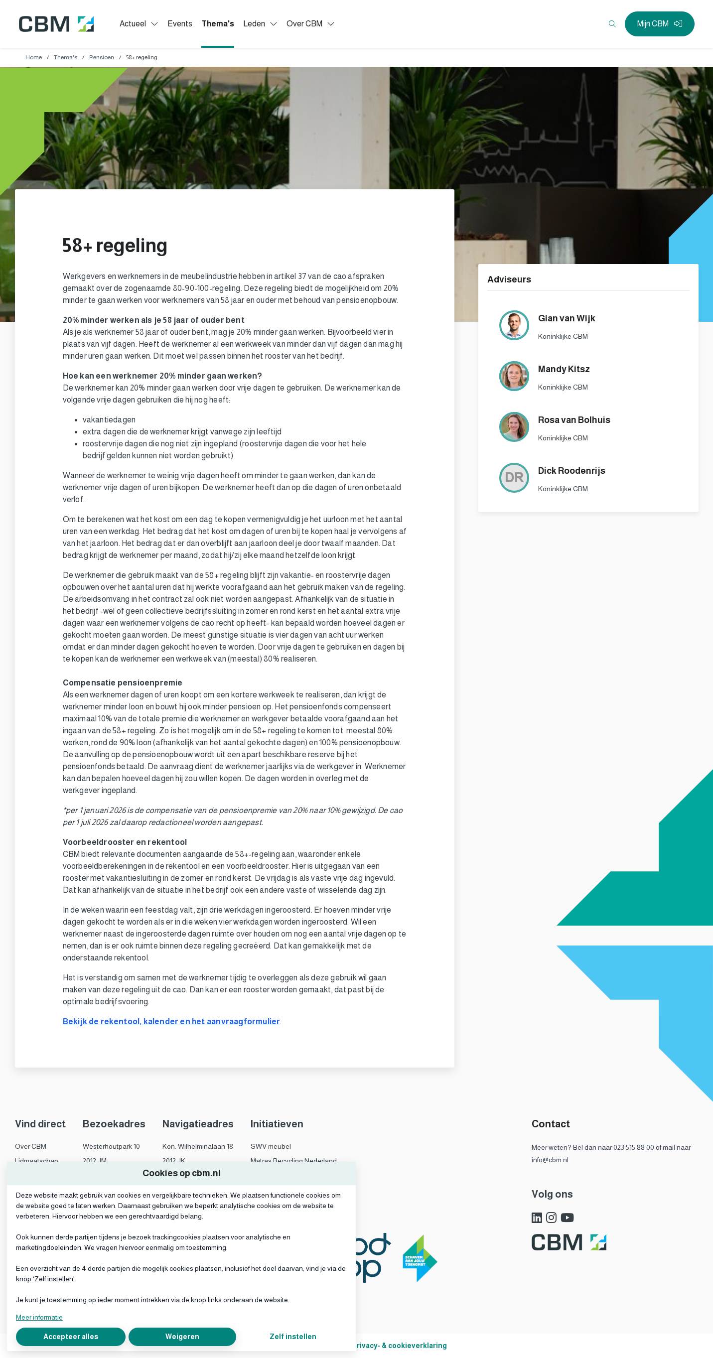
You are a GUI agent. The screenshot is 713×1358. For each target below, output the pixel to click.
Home (33, 57)
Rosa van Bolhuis (574, 420)
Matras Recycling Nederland (294, 1161)
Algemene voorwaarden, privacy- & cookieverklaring (356, 1346)
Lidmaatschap (36, 1161)
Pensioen (101, 57)
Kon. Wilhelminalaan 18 (197, 1146)
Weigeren (182, 1337)
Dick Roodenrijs (571, 471)
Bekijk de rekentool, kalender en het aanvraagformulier (172, 1021)
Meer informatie (39, 1317)
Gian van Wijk (566, 318)
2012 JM (95, 1161)
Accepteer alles (70, 1337)
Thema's (65, 57)
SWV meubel (271, 1146)
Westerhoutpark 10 (111, 1146)
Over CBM (30, 1146)
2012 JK (173, 1161)
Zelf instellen (293, 1337)
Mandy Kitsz (564, 369)
